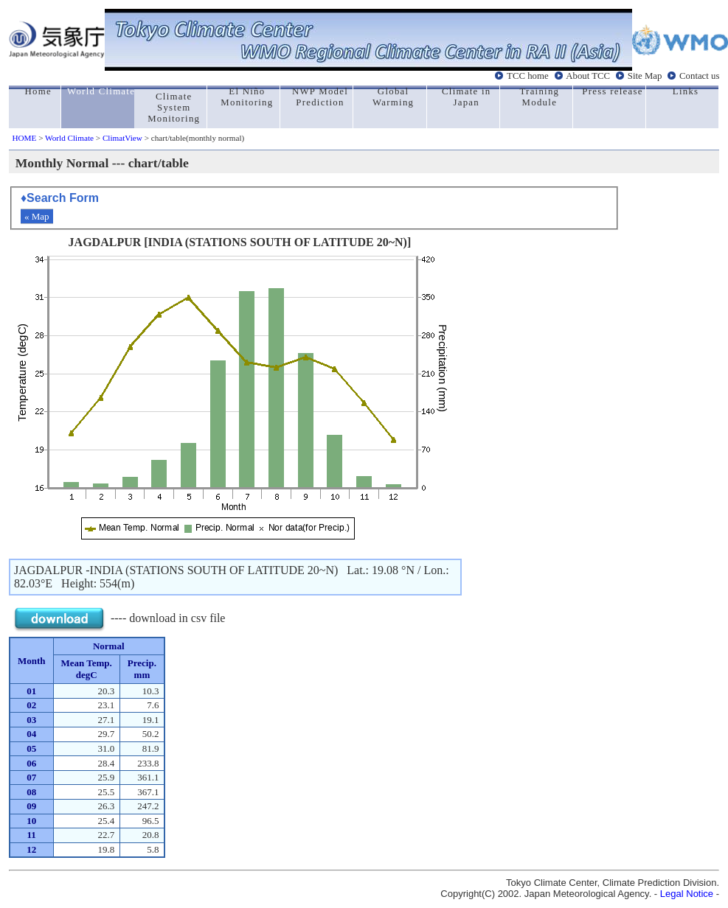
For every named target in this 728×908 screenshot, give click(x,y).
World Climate (69, 137)
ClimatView (122, 137)
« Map (36, 216)
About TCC (588, 76)
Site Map (645, 76)
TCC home (528, 76)
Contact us (699, 76)
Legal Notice (686, 893)
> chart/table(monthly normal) (193, 137)
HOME (24, 137)
